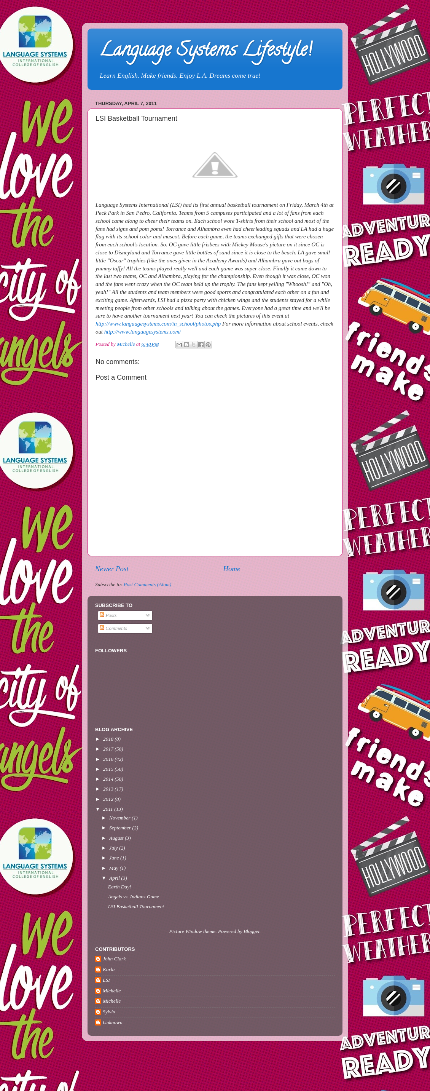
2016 (109, 759)
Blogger (252, 931)
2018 (109, 739)
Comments (113, 628)
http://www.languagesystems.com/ (142, 332)
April (115, 878)
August (117, 838)
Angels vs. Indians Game (133, 896)
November (120, 818)
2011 (108, 809)
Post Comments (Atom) (147, 584)
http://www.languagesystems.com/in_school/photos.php (158, 324)
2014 (109, 779)
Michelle (112, 991)
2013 (109, 789)
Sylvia (109, 1011)
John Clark (114, 959)
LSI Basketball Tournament (136, 906)
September (120, 828)
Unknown (113, 1022)
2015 (109, 769)
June (114, 858)
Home (231, 569)
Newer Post (112, 569)
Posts (108, 615)
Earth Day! (119, 887)
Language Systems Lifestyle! (205, 52)
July (114, 848)
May (114, 868)
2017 (109, 749)
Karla (109, 969)
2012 (109, 799)
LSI (106, 980)
